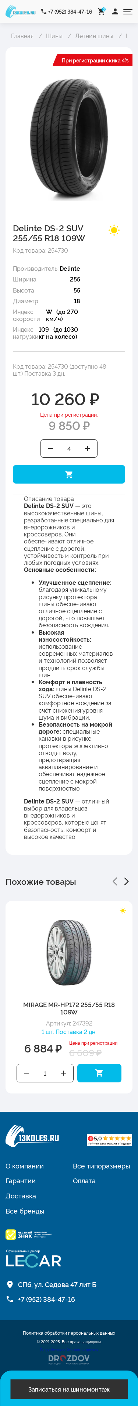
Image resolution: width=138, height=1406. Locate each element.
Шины (54, 35)
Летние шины (94, 35)
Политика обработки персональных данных (69, 1332)
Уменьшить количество (50, 448)
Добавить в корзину (69, 474)
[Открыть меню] (127, 11)
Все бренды (25, 1210)
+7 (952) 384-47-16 (70, 11)
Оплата (84, 1180)
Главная (22, 35)
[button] (115, 881)
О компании (25, 1165)
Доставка (21, 1195)
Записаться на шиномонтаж (69, 1389)
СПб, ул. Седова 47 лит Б (57, 1284)
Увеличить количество (88, 448)
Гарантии (21, 1180)
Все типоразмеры (101, 1165)
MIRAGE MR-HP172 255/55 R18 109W (69, 1008)
